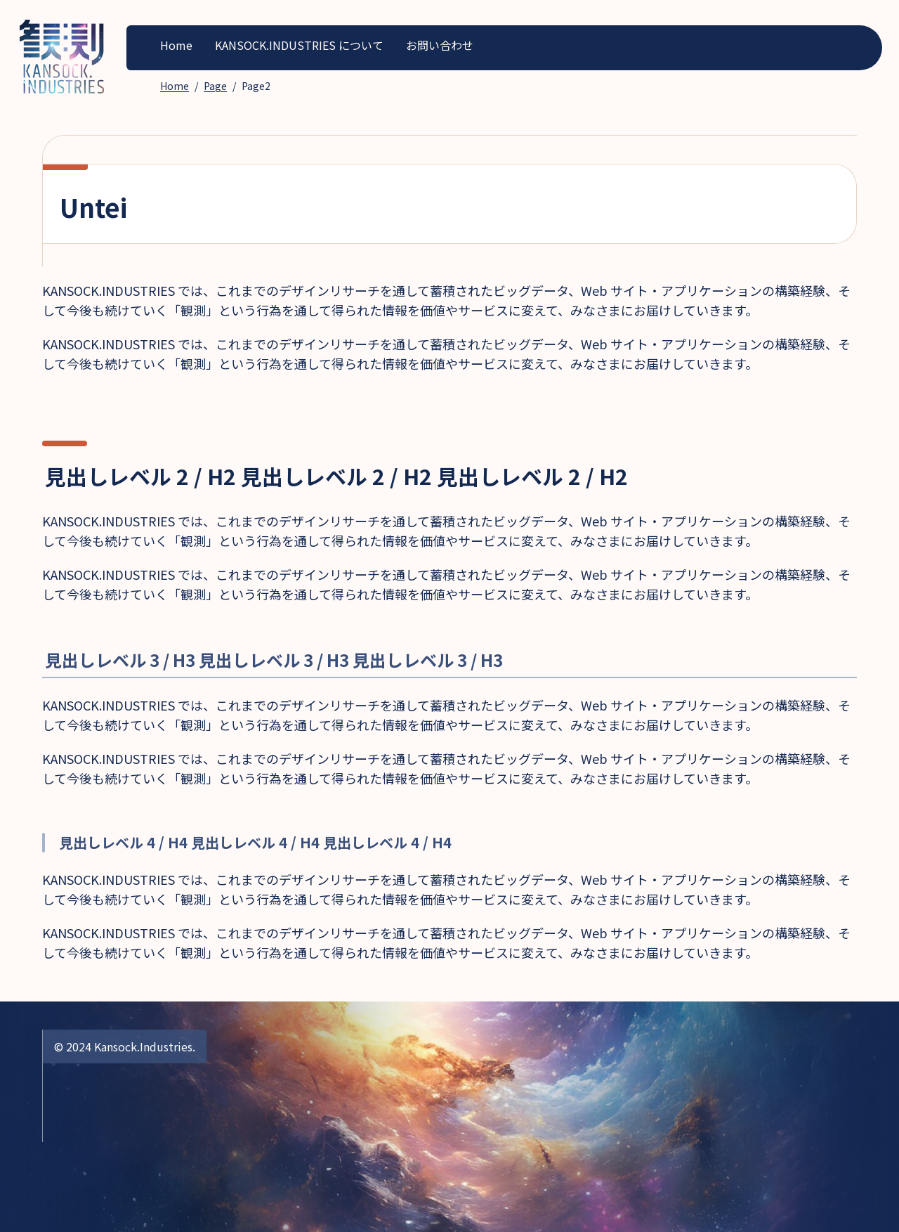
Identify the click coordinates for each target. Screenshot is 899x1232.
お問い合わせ (439, 45)
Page (215, 86)
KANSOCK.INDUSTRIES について (299, 45)
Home (176, 45)
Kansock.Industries (143, 1046)
